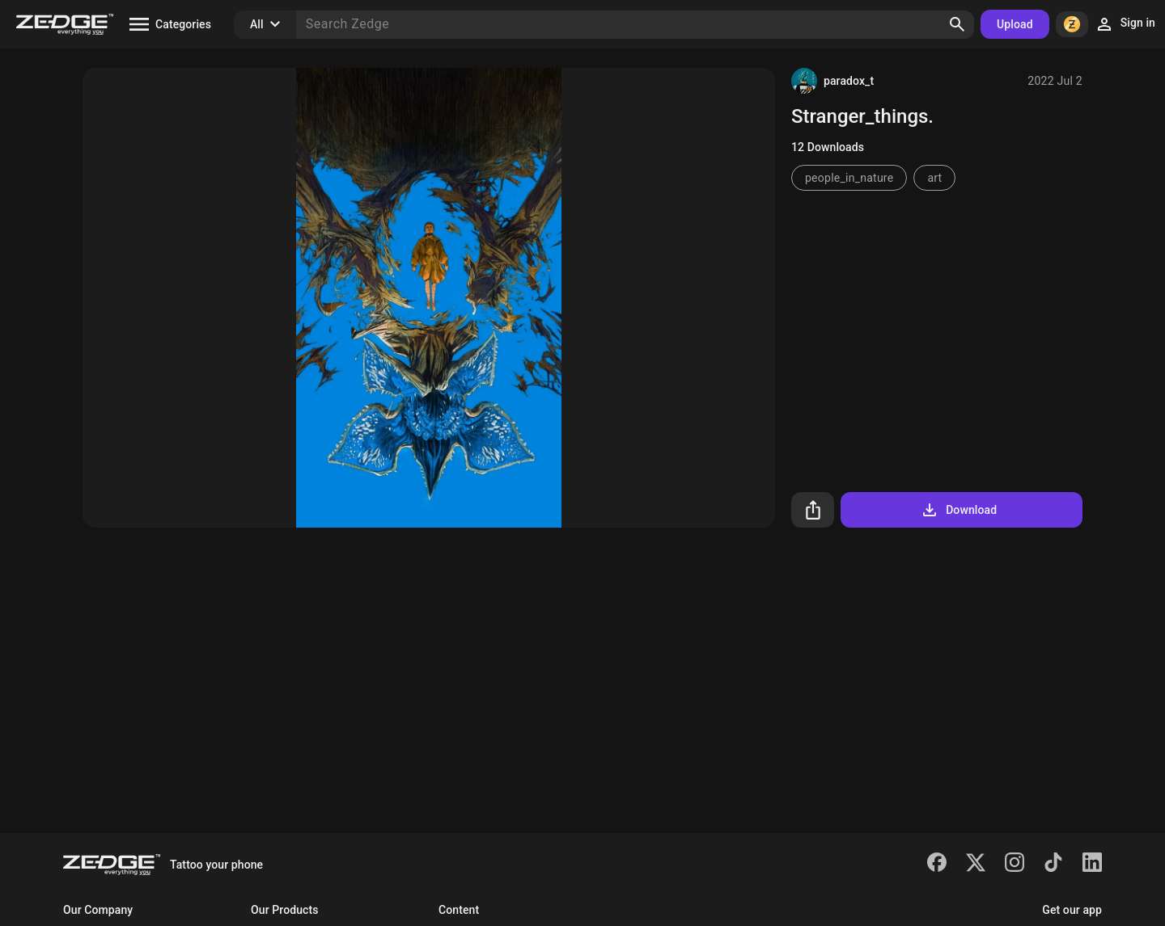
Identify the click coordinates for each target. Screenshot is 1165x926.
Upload (1015, 24)
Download (958, 510)
